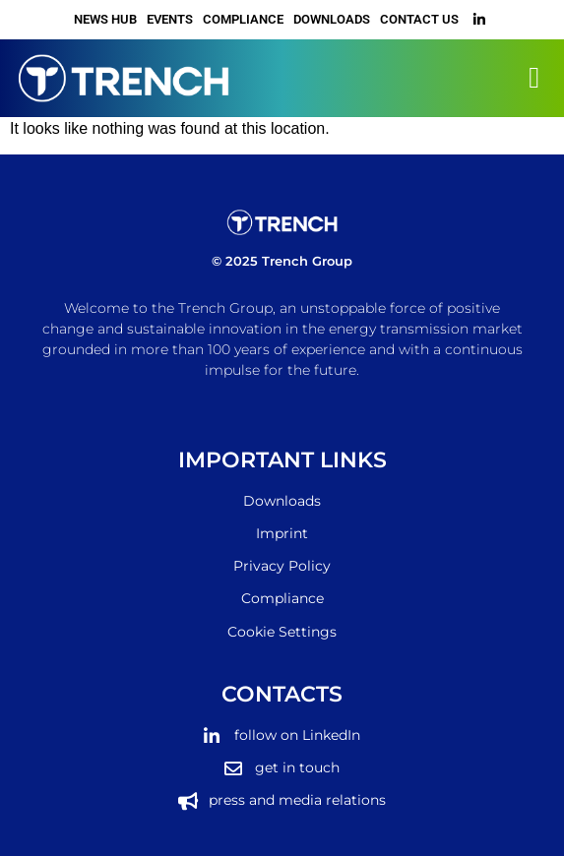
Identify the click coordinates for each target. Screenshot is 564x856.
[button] (534, 78)
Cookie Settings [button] (282, 632)
